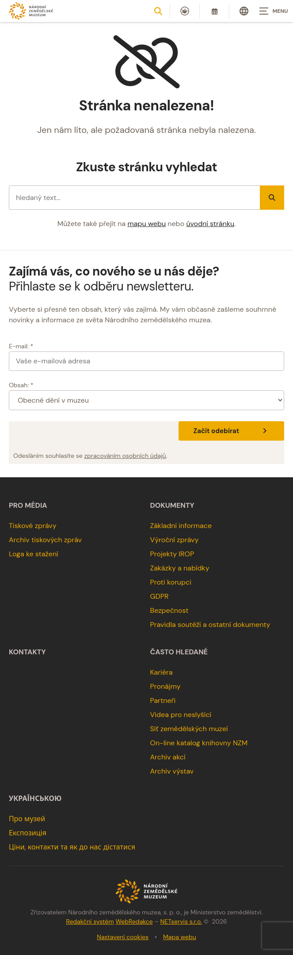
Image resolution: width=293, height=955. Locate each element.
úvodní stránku (210, 223)
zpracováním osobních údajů (125, 456)
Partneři (163, 700)
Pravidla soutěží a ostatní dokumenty (210, 624)
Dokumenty (172, 505)
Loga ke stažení (33, 554)
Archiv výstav (172, 771)
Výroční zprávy (174, 539)
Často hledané (179, 652)
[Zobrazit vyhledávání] (158, 11)
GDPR (159, 596)
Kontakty (27, 652)
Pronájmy (165, 686)
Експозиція (27, 833)
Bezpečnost (169, 610)
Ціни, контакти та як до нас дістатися (72, 847)
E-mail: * (21, 346)
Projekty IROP (172, 554)
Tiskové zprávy (33, 525)
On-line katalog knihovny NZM (199, 742)
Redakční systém (90, 921)
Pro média (28, 505)
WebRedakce (133, 921)
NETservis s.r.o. (181, 921)
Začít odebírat (232, 431)
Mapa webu (179, 937)
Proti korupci (171, 582)
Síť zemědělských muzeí (189, 728)
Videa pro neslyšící (181, 714)
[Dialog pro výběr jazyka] (244, 11)
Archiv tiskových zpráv (45, 539)
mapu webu (147, 223)
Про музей (27, 818)
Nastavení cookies (122, 937)
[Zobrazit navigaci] (271, 11)
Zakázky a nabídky (179, 568)
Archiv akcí (168, 757)
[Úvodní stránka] (31, 10)
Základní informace (181, 525)
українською (35, 798)
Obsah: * (21, 385)
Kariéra (161, 672)
